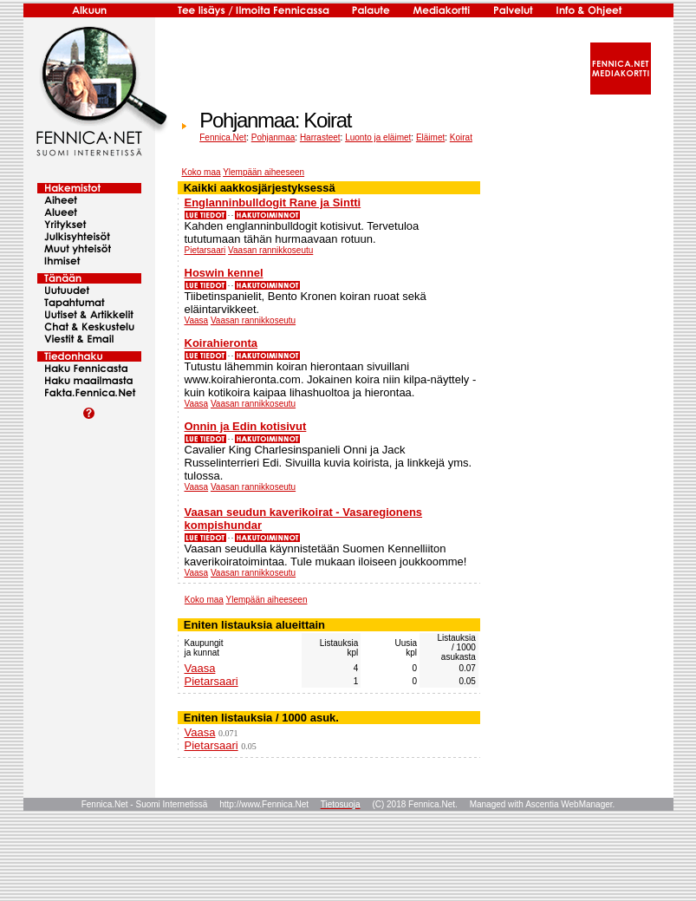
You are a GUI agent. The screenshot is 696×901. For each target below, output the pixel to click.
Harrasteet (320, 137)
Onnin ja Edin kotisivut (246, 426)
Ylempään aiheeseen (263, 172)
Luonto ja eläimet (378, 137)
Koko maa (201, 172)
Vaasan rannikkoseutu (270, 250)
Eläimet (430, 137)
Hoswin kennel (224, 272)
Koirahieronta (221, 342)
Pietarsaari (205, 250)
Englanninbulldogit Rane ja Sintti (273, 202)
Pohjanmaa (273, 137)
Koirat (461, 137)
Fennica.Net (222, 137)
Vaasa (197, 320)
